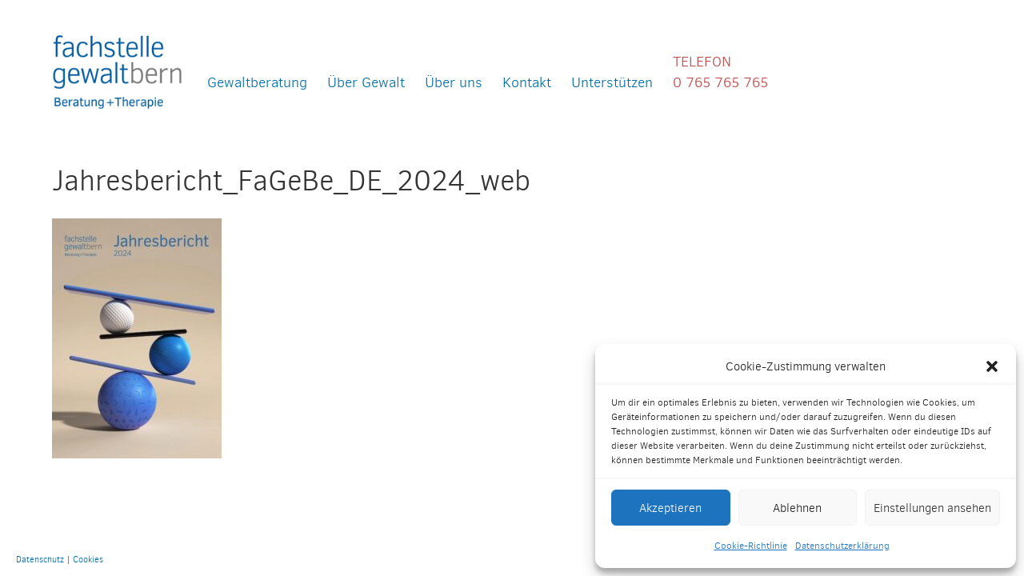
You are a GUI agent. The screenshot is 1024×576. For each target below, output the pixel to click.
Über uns (453, 82)
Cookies (88, 559)
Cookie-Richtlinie (750, 545)
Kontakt (526, 82)
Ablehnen (797, 507)
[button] (992, 366)
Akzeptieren (670, 507)
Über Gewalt (366, 82)
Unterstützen (612, 82)
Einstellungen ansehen (932, 507)
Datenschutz (40, 559)
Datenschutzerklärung (842, 545)
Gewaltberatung (257, 82)
